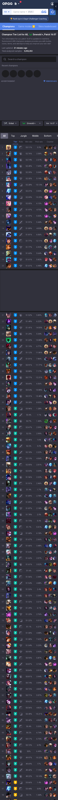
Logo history (8, 597)
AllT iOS (5, 704)
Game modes (26, 26)
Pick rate (39, 142)
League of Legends (11, 609)
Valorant (6, 616)
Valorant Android (10, 708)
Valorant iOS (8, 711)
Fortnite (5, 634)
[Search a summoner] (43, 12)
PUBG (4, 623)
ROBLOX (6, 645)
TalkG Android (8, 722)
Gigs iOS (6, 719)
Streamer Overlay (10, 682)
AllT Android (8, 700)
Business (33, 745)
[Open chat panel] (55, 400)
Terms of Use (8, 748)
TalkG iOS (6, 726)
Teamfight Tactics (10, 612)
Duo (4, 667)
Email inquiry (8, 756)
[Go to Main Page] (7, 3)
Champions (8, 26)
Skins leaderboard (47, 26)
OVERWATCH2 (9, 620)
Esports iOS (7, 733)
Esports (5, 674)
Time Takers (8, 656)
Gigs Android (8, 715)
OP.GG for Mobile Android (14, 693)
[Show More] (17, 4)
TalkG (4, 671)
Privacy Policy (9, 745)
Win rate (28, 142)
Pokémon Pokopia (10, 649)
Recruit (32, 752)
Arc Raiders (7, 641)
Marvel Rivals (8, 630)
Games (5, 663)
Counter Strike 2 (9, 638)
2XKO (4, 627)
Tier (15, 142)
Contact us (7, 759)
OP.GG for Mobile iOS (12, 697)
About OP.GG (8, 586)
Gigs (4, 678)
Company (6, 590)
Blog (4, 593)
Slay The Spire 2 (9, 652)
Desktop (6, 660)
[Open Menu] (52, 4)
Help (4, 752)
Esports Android (9, 730)
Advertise (33, 748)
